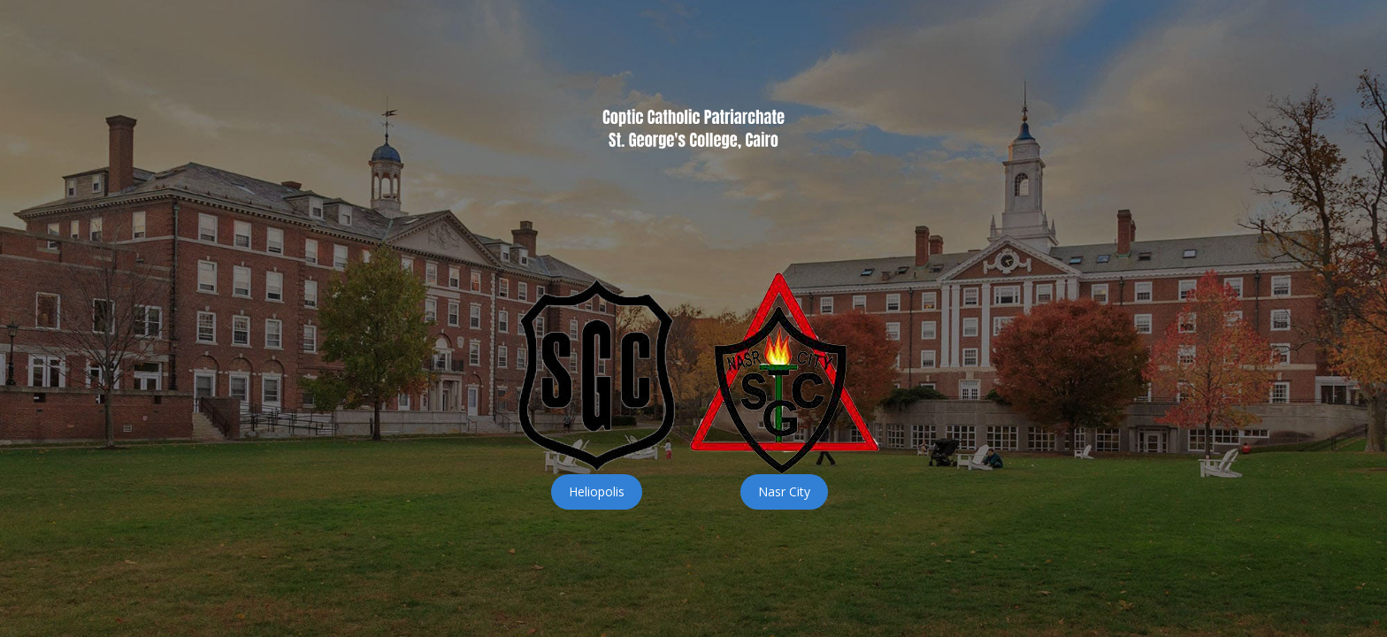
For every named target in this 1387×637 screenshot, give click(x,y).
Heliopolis (597, 491)
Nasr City (784, 491)
